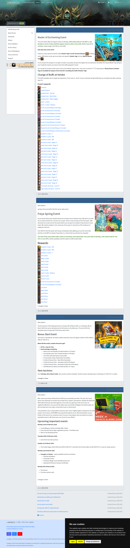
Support (10, 58)
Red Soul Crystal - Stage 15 (47, 151)
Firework (42, 87)
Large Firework (44, 90)
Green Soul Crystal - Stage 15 (48, 154)
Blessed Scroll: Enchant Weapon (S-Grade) (52, 128)
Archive (40, 515)
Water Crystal (43, 259)
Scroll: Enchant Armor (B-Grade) (49, 111)
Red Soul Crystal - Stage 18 (47, 177)
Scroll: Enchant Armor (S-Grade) (49, 119)
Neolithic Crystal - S (45, 134)
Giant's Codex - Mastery (46, 273)
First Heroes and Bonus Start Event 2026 (51, 317)
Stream (10, 40)
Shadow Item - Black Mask (47, 96)
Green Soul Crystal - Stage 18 (48, 180)
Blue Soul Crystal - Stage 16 (47, 166)
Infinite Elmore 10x (28, 3)
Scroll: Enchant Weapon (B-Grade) (49, 108)
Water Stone (43, 290)
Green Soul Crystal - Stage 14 (48, 145)
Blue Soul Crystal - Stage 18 (47, 183)
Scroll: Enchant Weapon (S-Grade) (49, 122)
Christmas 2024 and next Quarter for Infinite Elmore (79, 512)
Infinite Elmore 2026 (79, 501)
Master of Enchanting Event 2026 (48, 30)
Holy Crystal (43, 270)
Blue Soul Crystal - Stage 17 (47, 174)
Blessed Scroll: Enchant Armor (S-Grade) (51, 125)
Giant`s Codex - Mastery (46, 105)
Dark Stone (42, 299)
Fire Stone (42, 288)
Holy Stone (42, 302)
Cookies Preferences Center (14, 529)
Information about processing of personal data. (20, 527)
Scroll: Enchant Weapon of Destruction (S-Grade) (54, 131)
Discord (49, 3)
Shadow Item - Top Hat (46, 93)
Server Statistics (13, 44)
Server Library (12, 47)
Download (11, 37)
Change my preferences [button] (92, 541)
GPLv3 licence (40, 539)
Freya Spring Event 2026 (45, 200)
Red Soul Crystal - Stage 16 (47, 160)
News (38, 3)
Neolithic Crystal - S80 (46, 137)
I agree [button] (73, 541)
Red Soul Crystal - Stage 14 (47, 142)
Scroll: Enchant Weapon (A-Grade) (49, 114)
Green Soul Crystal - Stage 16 (48, 163)
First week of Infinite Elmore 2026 (49, 389)
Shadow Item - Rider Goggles (48, 99)
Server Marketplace (14, 51)
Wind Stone (43, 296)
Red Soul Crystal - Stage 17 (47, 169)
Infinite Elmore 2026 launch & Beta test (79, 497)
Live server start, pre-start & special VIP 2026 (79, 493)
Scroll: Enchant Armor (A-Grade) (49, 116)
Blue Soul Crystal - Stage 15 (47, 157)
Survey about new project (79, 504)
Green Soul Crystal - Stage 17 (48, 171)
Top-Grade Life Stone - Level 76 (48, 186)
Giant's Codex (43, 276)
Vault (43, 3)
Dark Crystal (43, 267)
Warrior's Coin (43, 279)
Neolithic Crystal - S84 (46, 140)
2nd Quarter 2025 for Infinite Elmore (79, 508)
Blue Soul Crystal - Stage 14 (47, 148)
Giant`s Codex (43, 102)
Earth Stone (43, 293)
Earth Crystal (43, 261)
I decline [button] (80, 541)
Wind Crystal (43, 264)
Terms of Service (13, 55)
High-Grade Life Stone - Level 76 (49, 189)
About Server (20, 33)
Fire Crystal (43, 256)
